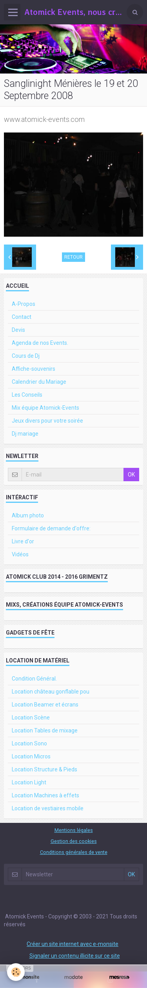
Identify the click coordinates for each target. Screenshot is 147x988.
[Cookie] (16, 972)
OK (131, 474)
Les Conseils (27, 395)
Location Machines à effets (45, 795)
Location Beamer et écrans (45, 704)
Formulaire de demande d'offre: (51, 528)
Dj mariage (25, 434)
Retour (73, 257)
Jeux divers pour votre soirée (47, 421)
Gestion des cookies (74, 841)
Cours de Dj (26, 356)
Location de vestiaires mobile (47, 808)
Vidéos (20, 554)
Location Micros (31, 756)
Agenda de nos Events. (40, 343)
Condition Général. (34, 678)
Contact (21, 317)
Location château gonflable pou (50, 691)
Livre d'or (23, 541)
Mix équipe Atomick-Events (45, 408)
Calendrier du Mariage (39, 382)
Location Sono (29, 743)
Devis (18, 330)
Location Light (29, 782)
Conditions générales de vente (73, 852)
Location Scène (31, 717)
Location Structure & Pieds (44, 769)
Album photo (28, 515)
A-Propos (23, 304)
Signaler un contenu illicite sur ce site (74, 956)
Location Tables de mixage (45, 730)
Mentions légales (73, 830)
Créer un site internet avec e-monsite (72, 944)
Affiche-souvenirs (33, 369)
